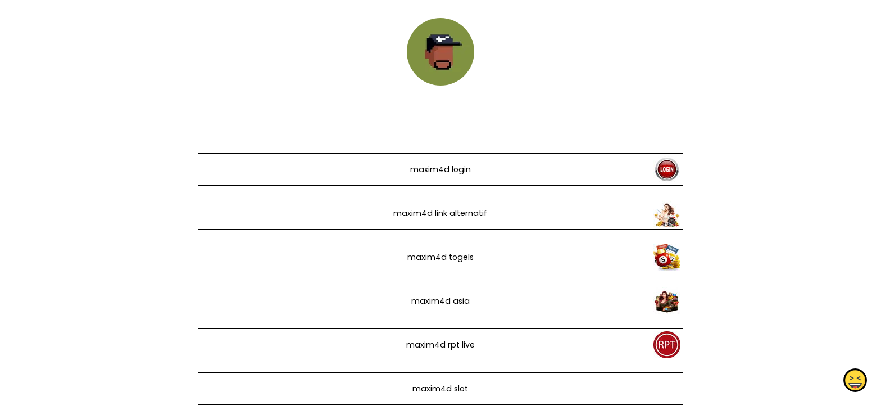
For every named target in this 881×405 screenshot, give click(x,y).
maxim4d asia (440, 301)
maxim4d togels (440, 257)
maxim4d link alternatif (440, 213)
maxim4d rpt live (440, 344)
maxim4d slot (440, 388)
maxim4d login (440, 169)
